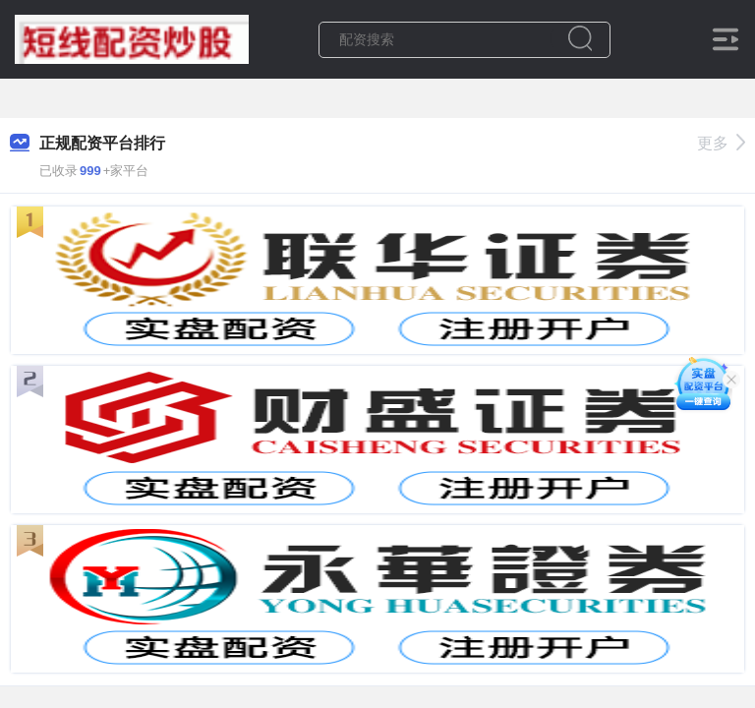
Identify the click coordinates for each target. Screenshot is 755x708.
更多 (721, 143)
